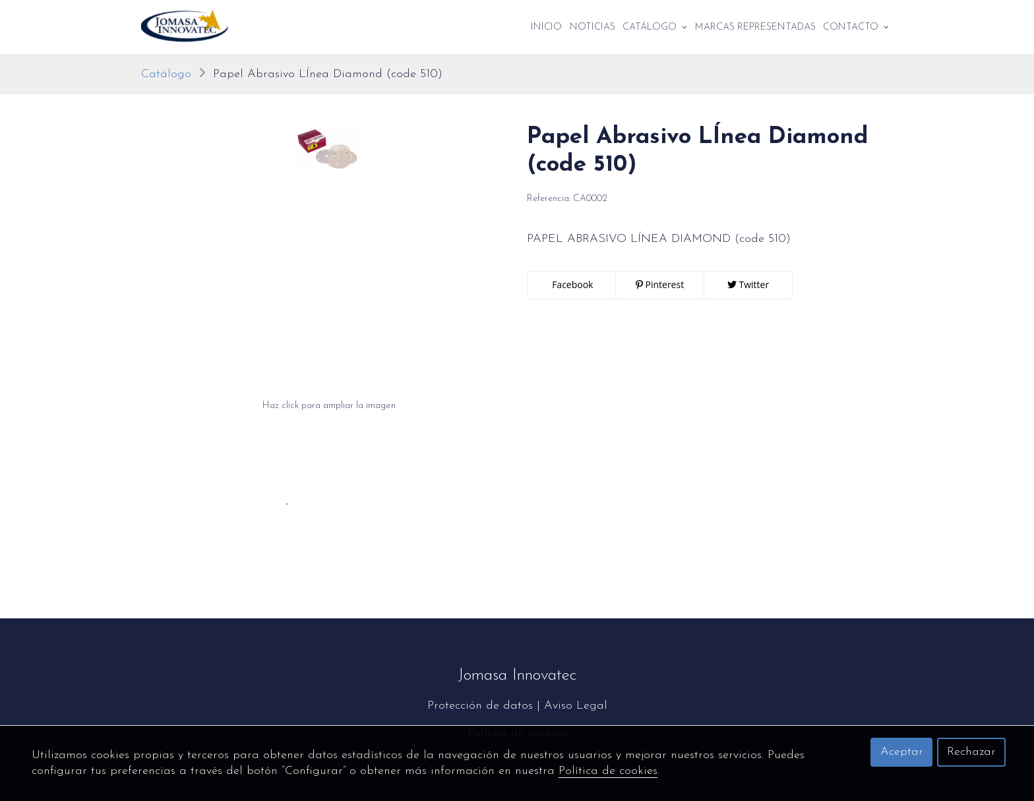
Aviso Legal (575, 705)
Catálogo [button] (655, 27)
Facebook (571, 284)
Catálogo (166, 74)
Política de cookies (608, 771)
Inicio (546, 27)
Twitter (748, 284)
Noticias (592, 27)
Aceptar (901, 752)
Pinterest (660, 284)
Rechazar (971, 752)
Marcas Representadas (755, 27)
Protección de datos (480, 705)
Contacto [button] (856, 27)
